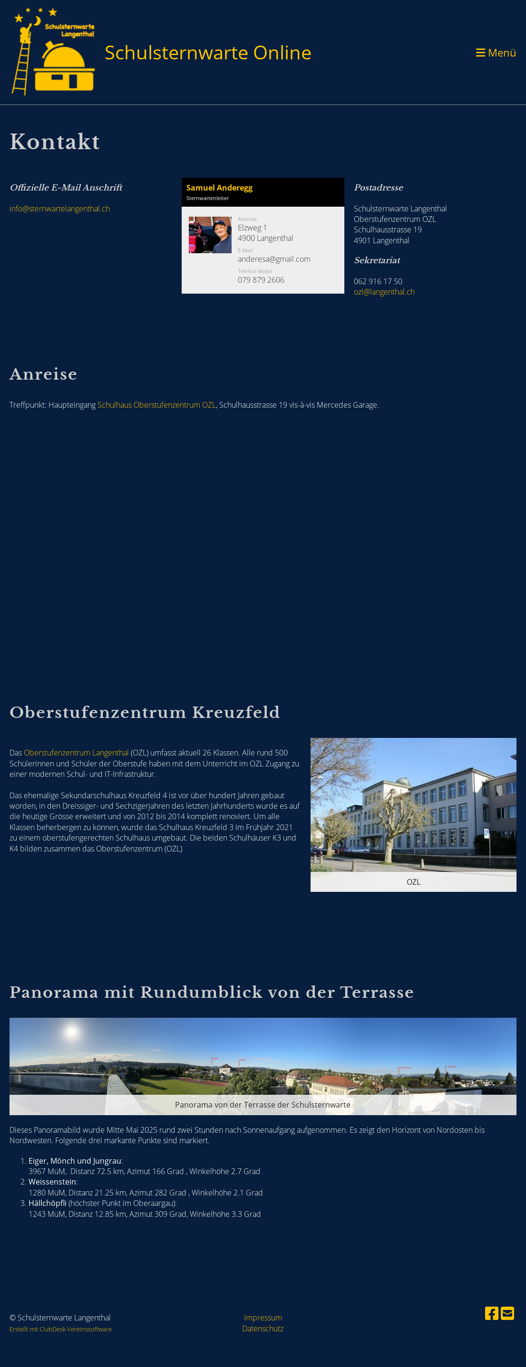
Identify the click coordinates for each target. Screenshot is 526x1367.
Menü (496, 52)
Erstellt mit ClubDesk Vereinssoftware (61, 1329)
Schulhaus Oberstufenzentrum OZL (156, 405)
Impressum (263, 1317)
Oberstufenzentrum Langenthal (76, 752)
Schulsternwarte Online (208, 52)
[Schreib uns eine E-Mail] (507, 1313)
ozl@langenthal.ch (384, 292)
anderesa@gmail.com (274, 259)
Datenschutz (262, 1328)
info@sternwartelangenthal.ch (60, 208)
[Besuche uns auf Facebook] (491, 1313)
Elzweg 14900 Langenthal (265, 232)
